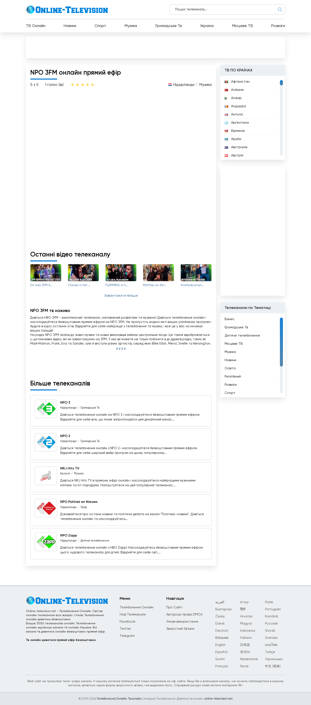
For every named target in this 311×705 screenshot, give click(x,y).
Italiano (246, 637)
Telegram (127, 635)
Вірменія (235, 131)
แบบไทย (271, 645)
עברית (244, 602)
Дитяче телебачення (95, 540)
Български (223, 609)
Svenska (271, 637)
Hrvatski (246, 616)
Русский (271, 623)
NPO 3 (65, 402)
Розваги (278, 26)
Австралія (236, 147)
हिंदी (242, 609)
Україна (207, 26)
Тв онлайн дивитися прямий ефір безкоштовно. (61, 640)
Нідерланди (183, 85)
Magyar (246, 623)
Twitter (125, 628)
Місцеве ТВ (242, 26)
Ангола (234, 114)
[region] (252, 118)
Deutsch (221, 630)
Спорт (100, 26)
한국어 (245, 652)
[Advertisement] (156, 48)
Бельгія (65, 473)
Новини (69, 26)
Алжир (233, 98)
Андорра (235, 106)
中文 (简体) (273, 666)
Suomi (220, 659)
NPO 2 (65, 436)
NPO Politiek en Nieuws (79, 502)
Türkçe (270, 652)
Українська (273, 659)
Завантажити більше (121, 295)
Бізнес (230, 319)
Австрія (234, 155)
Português (273, 609)
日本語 (245, 645)
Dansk (220, 623)
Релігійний (233, 376)
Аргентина (237, 122)
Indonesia (247, 630)
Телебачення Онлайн (136, 607)
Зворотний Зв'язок (180, 628)
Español (221, 652)
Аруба (233, 139)
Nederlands (249, 659)
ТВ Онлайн (35, 26)
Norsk (244, 666)
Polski (269, 602)
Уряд (84, 507)
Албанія (234, 90)
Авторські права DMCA (184, 614)
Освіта (230, 368)
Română (271, 616)
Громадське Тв (168, 26)
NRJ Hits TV (69, 468)
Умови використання (182, 621)
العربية (219, 602)
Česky (220, 616)
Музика (130, 26)
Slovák (270, 630)
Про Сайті (174, 607)
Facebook (127, 621)
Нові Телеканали (133, 614)
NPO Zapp (68, 535)
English (220, 645)
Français (221, 666)
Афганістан (237, 81)
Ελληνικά (221, 637)
